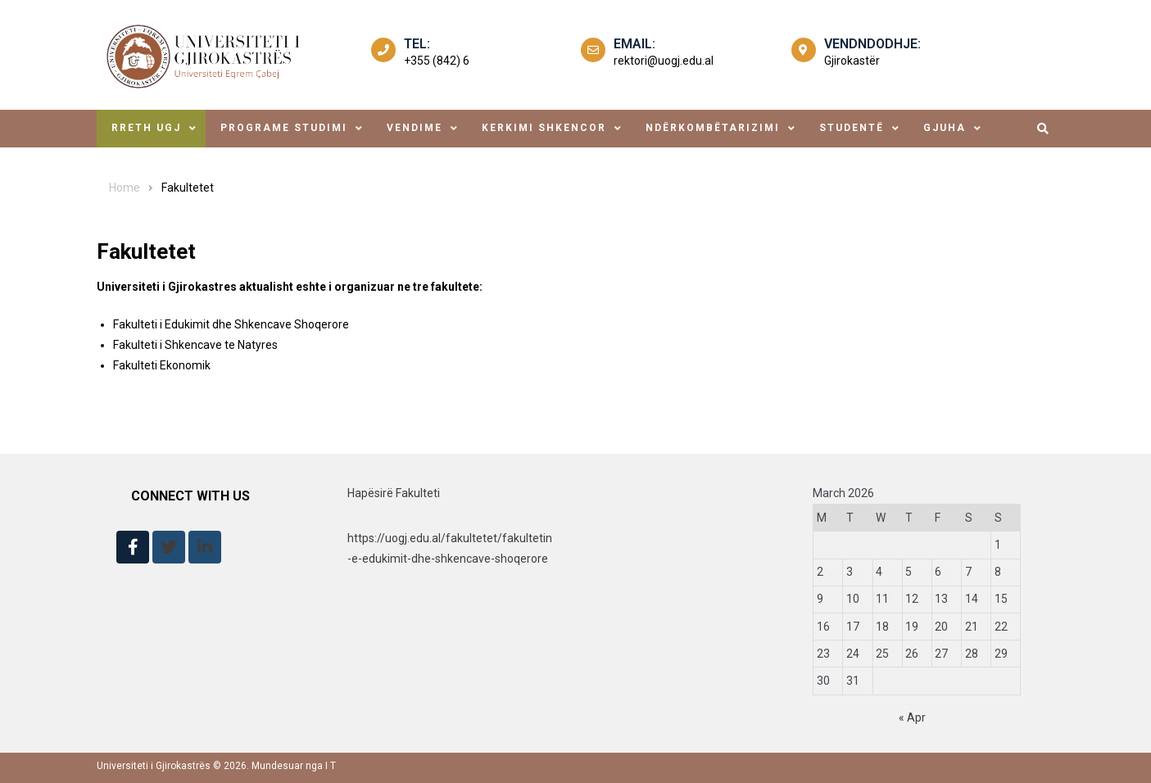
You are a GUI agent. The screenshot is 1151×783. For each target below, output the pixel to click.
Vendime (414, 128)
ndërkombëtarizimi (713, 128)
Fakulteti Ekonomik (162, 365)
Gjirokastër (852, 60)
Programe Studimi (283, 128)
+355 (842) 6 (436, 60)
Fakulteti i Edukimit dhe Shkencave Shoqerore (231, 324)
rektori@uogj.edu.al (664, 60)
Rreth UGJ (146, 128)
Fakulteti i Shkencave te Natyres (195, 344)
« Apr (912, 717)
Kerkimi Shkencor (544, 128)
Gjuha (944, 128)
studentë (851, 128)
